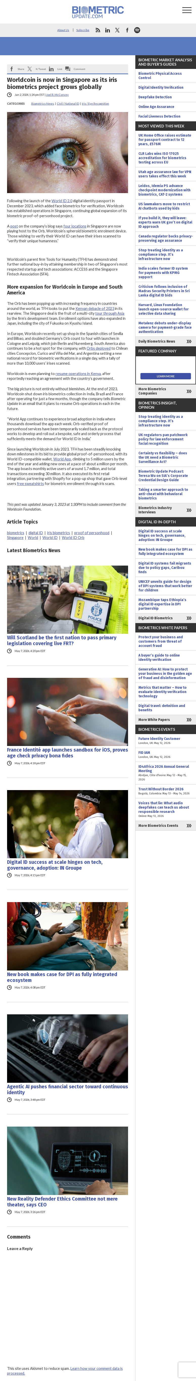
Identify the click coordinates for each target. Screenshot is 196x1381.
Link (59, 68)
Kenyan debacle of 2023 (95, 308)
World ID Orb (73, 537)
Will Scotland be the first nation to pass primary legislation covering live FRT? (61, 640)
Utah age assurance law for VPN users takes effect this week (164, 174)
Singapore (15, 537)
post (14, 226)
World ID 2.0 (62, 201)
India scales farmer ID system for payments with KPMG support (163, 272)
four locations (74, 226)
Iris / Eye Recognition (95, 103)
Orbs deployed (99, 348)
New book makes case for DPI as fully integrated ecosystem (62, 977)
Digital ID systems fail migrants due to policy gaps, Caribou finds (164, 567)
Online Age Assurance (156, 107)
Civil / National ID (68, 103)
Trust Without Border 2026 (165, 791)
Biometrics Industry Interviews (155, 510)
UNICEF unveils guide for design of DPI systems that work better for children (165, 586)
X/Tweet (41, 68)
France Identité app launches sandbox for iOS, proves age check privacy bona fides (67, 753)
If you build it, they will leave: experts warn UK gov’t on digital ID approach (165, 222)
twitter (117, 30)
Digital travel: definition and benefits (161, 708)
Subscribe (82, 30)
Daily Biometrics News (156, 341)
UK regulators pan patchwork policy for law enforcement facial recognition (163, 439)
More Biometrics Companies (152, 391)
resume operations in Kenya (78, 373)
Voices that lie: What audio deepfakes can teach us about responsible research (165, 809)
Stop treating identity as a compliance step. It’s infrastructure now (160, 254)
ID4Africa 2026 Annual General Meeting (165, 773)
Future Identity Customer (165, 741)
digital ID (36, 533)
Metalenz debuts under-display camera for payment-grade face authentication (165, 327)
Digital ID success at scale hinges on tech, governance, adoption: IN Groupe (55, 865)
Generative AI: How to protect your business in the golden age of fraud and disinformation (165, 673)
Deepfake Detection (155, 97)
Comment (79, 68)
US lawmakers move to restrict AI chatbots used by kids (164, 206)
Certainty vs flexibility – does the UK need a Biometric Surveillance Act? (162, 457)
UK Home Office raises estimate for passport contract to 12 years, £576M (164, 139)
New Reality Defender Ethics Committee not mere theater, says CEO (62, 1202)
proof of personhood (91, 533)
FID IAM (165, 755)
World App (62, 459)
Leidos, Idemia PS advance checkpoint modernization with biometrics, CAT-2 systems (164, 190)
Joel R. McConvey (57, 94)
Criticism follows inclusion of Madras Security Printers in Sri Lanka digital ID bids (164, 291)
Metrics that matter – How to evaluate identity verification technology (162, 691)
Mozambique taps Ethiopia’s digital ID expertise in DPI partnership (162, 604)
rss (97, 30)
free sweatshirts (30, 483)
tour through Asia (109, 313)
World (33, 537)
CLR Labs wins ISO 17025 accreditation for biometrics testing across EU (162, 158)
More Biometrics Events (158, 826)
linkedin (107, 30)
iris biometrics (58, 533)
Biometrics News (42, 103)
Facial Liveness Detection (159, 116)
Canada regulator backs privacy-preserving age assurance (165, 238)
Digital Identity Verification (160, 87)
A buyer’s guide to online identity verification (159, 657)
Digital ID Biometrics (155, 618)
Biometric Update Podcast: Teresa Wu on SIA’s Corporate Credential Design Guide (163, 475)
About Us (63, 30)
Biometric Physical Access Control (160, 75)
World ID (50, 537)
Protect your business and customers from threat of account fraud (160, 641)
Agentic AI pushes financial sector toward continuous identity (67, 1089)
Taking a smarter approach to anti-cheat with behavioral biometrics (163, 494)
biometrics (15, 533)
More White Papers (154, 720)
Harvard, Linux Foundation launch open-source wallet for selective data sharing (163, 309)
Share (21, 68)
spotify (137, 30)
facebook (127, 30)
